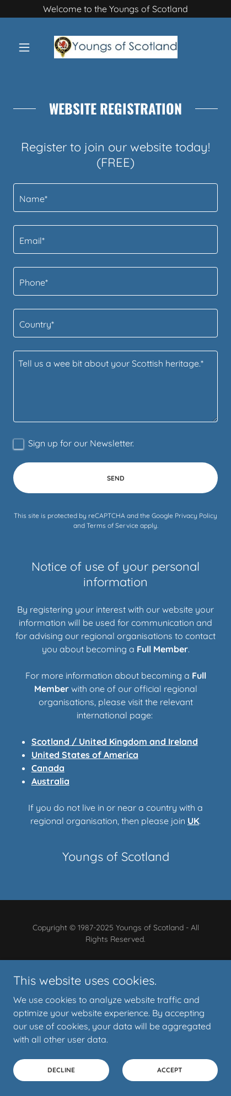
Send (116, 478)
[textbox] (115, 197)
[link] (116, 47)
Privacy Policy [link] (196, 515)
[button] (28, 47)
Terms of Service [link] (112, 525)
